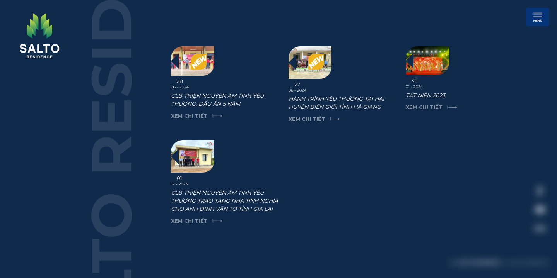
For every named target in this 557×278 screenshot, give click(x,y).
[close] (535, 137)
